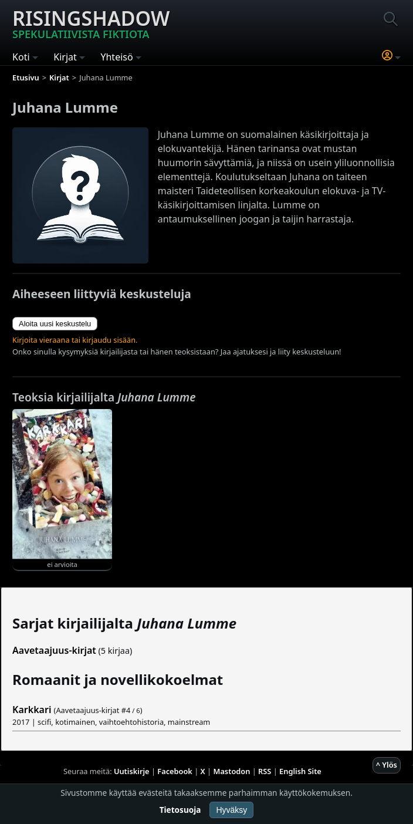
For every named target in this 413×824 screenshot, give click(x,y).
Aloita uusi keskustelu (55, 323)
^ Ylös (386, 764)
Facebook (174, 771)
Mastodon (232, 771)
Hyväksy (231, 810)
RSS (264, 771)
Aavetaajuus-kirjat (54, 650)
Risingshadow (91, 23)
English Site (300, 771)
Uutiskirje (132, 771)
